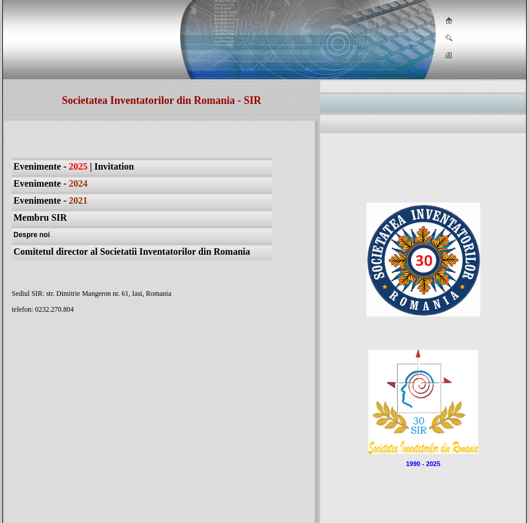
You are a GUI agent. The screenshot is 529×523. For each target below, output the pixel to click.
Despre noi (31, 235)
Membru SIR (40, 217)
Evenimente (37, 200)
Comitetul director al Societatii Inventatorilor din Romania (131, 252)
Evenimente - (50, 166)
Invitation (114, 166)
